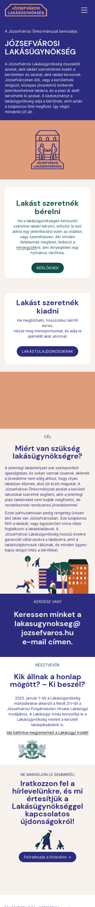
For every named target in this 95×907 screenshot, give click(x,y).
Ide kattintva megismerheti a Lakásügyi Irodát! (47, 732)
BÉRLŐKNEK (47, 267)
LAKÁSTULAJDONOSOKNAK (47, 351)
